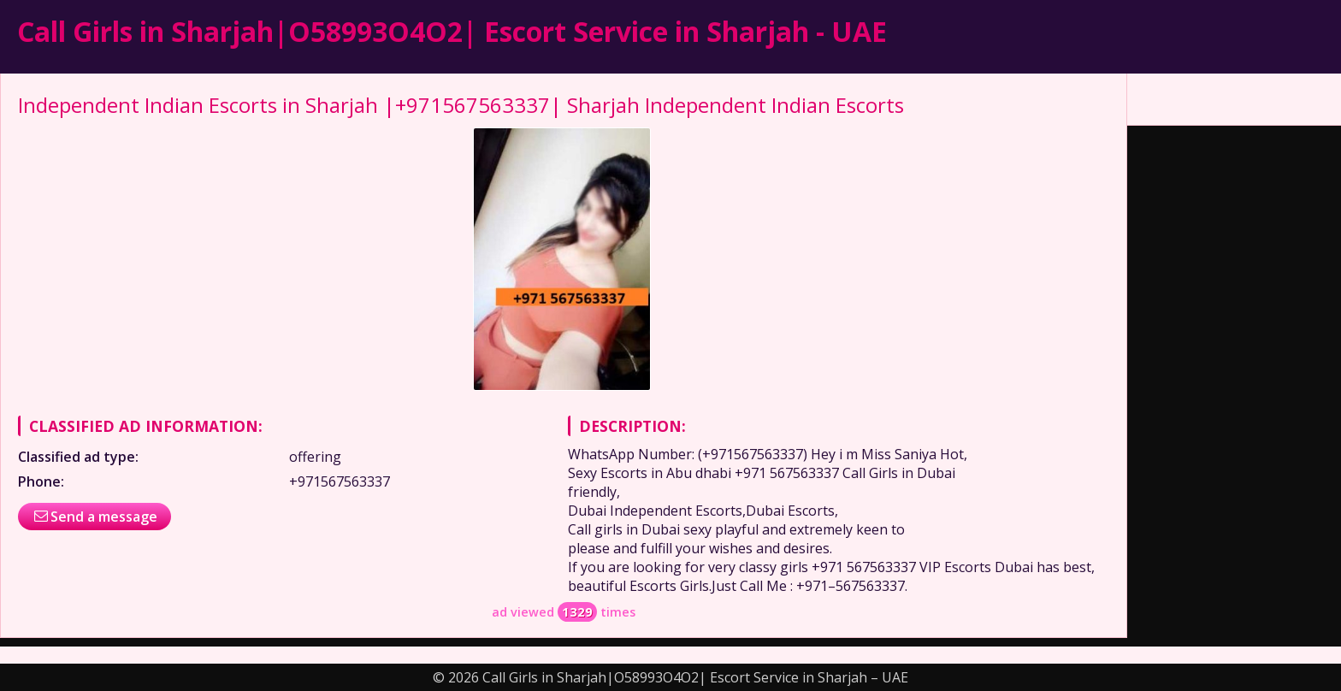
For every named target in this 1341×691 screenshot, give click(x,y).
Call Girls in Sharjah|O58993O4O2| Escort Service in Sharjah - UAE (452, 31)
